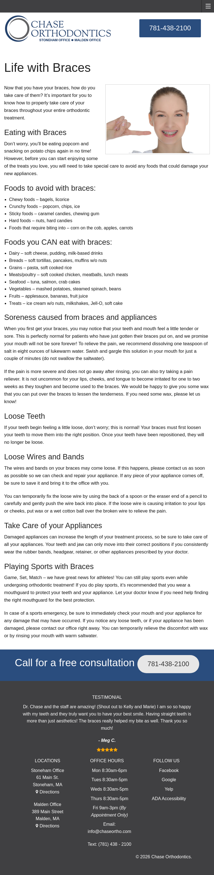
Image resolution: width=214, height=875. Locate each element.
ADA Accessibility (169, 798)
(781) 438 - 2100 (114, 844)
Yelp (169, 789)
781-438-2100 (170, 28)
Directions (49, 792)
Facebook (169, 770)
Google (169, 779)
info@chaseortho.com (109, 831)
